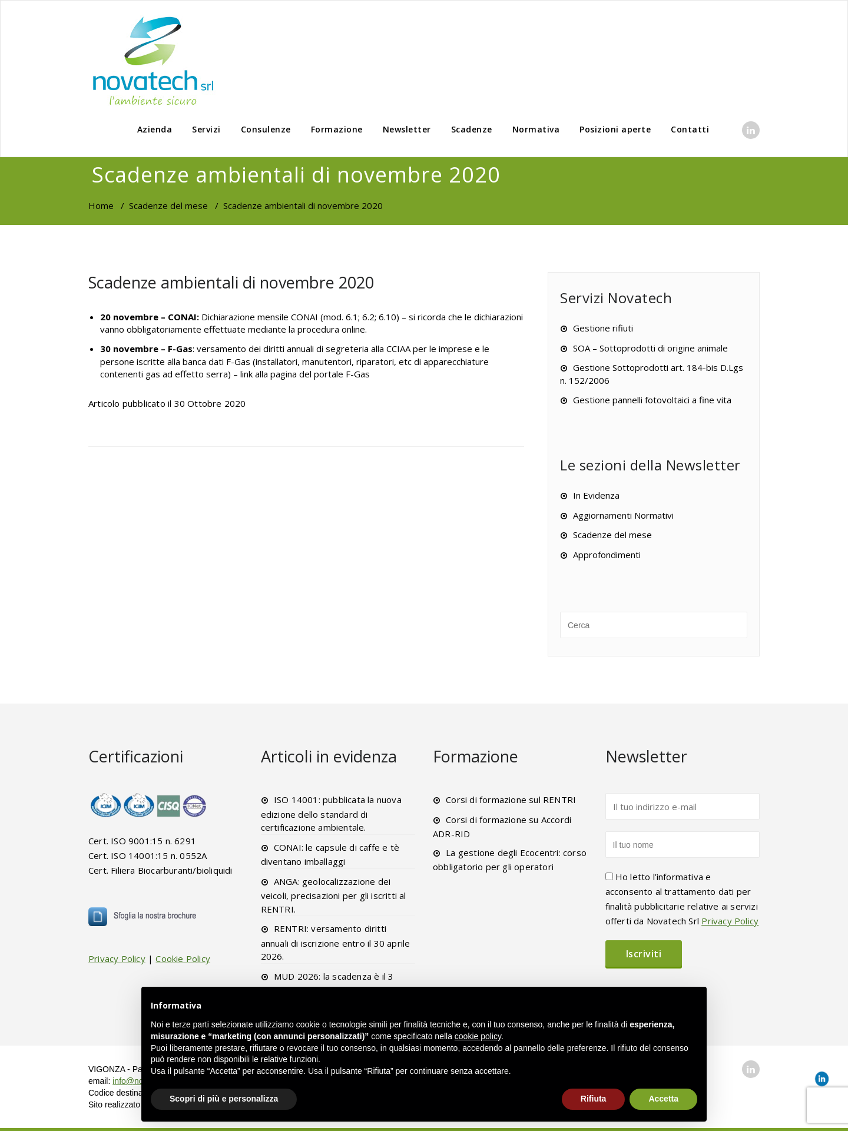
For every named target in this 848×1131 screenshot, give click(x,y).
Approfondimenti (607, 554)
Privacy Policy (116, 958)
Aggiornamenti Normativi (623, 515)
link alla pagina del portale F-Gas (305, 374)
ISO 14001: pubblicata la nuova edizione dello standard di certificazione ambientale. (331, 813)
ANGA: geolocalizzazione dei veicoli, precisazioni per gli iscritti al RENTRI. (333, 895)
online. (354, 329)
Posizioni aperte (615, 129)
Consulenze (266, 129)
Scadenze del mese (168, 205)
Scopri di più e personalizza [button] (224, 1098)
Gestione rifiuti (603, 328)
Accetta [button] (663, 1098)
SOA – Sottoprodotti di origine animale (650, 348)
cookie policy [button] (478, 1036)
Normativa (536, 129)
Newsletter (407, 129)
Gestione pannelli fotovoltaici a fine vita (652, 400)
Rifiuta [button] (594, 1098)
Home (101, 205)
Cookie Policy (182, 958)
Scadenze (471, 129)
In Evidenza (596, 495)
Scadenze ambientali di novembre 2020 (231, 282)
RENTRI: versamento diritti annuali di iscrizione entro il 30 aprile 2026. (335, 942)
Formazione (337, 129)
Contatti (690, 129)
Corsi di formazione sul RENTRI (511, 799)
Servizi (206, 129)
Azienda (155, 129)
